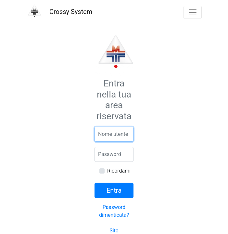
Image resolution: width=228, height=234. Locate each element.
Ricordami (119, 171)
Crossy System (59, 12)
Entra (114, 190)
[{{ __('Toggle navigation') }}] (193, 12)
